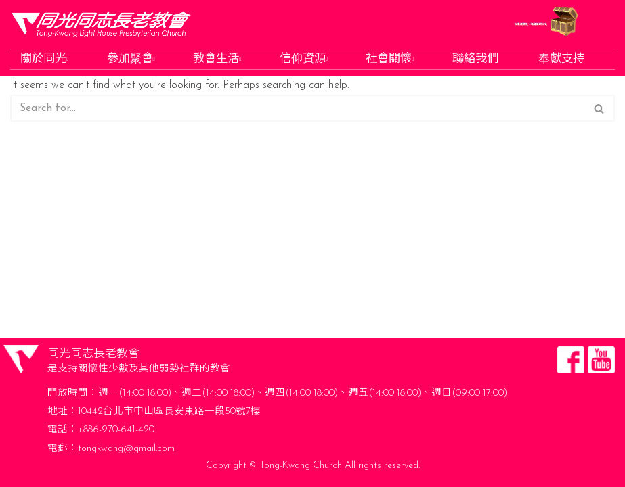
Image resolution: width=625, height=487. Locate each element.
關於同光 (45, 59)
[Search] (297, 108)
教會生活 (218, 59)
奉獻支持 (562, 59)
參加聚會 (132, 59)
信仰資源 (305, 59)
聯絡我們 (476, 59)
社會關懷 (391, 59)
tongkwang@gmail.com (126, 449)
